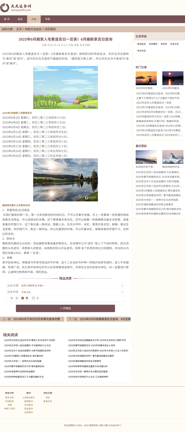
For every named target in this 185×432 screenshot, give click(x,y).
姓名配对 (28, 408)
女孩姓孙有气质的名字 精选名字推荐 (146, 167)
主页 (19, 29)
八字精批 (65, 308)
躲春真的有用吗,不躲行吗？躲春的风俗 (157, 121)
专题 (47, 19)
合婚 (9, 405)
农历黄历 (50, 29)
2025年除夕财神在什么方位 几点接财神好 (88, 377)
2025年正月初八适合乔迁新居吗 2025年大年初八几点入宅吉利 (98, 350)
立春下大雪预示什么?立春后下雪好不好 (158, 98)
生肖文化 (174, 44)
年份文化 (141, 51)
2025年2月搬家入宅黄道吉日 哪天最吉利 (23, 356)
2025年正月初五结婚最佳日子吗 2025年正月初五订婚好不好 (97, 340)
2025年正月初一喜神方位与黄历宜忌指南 (88, 371)
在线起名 (9, 401)
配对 (29, 393)
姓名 (48, 397)
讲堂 (33, 19)
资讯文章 (47, 393)
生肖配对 (28, 405)
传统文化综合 (33, 29)
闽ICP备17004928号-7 (110, 425)
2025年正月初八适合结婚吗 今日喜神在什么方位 (27, 345)
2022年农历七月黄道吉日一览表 (153, 102)
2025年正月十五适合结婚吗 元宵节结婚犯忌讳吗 (27, 350)
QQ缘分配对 (29, 397)
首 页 (7, 19)
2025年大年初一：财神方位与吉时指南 (22, 361)
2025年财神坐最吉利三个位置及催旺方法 (24, 377)
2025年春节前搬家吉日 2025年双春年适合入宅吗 (91, 345)
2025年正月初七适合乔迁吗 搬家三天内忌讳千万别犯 (29, 340)
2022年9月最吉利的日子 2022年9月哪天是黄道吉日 (172, 88)
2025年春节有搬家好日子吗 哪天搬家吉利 (24, 366)
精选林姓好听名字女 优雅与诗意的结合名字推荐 (172, 167)
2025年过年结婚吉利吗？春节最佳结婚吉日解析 (91, 356)
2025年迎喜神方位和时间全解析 (19, 371)
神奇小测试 (9, 408)
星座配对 (28, 401)
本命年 (164, 44)
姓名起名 (141, 44)
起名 (20, 19)
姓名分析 (9, 393)
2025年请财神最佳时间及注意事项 (84, 361)
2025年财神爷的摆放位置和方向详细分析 (88, 366)
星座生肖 (47, 401)
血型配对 (28, 412)
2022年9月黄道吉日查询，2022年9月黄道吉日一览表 (146, 88)
